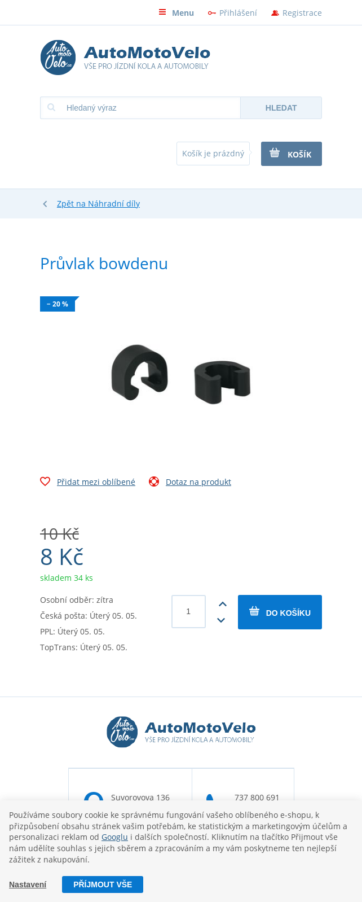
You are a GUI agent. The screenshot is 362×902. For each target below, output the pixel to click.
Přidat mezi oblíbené (87, 483)
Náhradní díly (114, 203)
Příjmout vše (102, 884)
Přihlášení (238, 12)
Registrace (302, 12)
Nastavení (27, 884)
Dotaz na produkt (190, 483)
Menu (176, 12)
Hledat (281, 107)
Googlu (114, 836)
